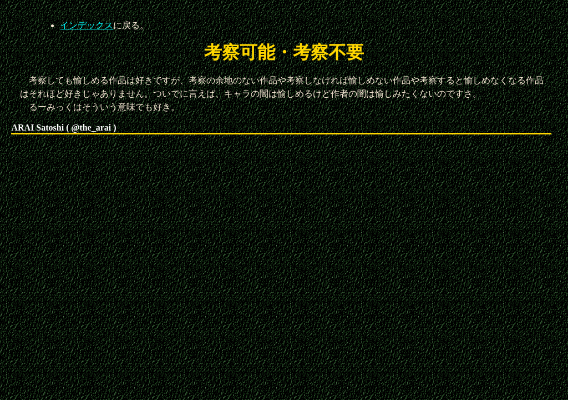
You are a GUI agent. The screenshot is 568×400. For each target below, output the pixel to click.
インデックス (86, 25)
